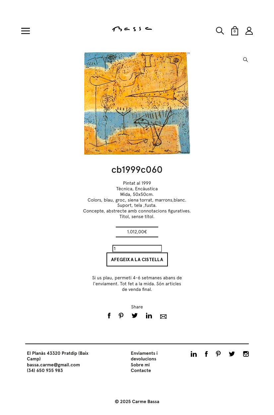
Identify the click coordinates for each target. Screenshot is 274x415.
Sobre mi (140, 365)
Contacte (141, 370)
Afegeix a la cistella (137, 259)
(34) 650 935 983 (45, 370)
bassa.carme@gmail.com (53, 365)
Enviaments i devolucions (144, 356)
